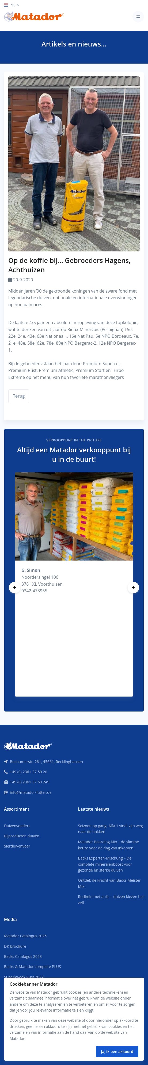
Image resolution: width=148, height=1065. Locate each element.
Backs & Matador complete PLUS (32, 966)
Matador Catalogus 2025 (25, 935)
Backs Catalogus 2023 (23, 956)
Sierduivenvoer (17, 846)
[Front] (28, 746)
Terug (19, 396)
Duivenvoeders (17, 825)
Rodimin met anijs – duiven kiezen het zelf (111, 899)
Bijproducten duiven (21, 835)
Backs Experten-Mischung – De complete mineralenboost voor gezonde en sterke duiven (105, 864)
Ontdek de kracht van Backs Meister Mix (109, 883)
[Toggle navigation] (138, 16)
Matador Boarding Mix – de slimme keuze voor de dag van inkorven (108, 844)
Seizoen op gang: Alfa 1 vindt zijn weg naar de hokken (110, 828)
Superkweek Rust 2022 (24, 977)
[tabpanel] (74, 584)
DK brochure (15, 946)
